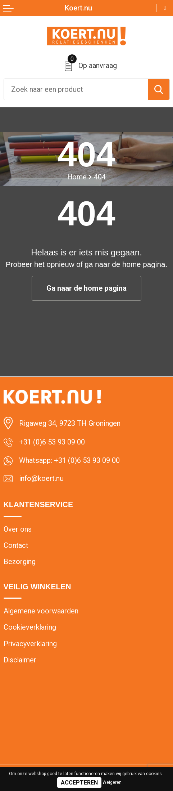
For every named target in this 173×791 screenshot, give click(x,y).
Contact (16, 545)
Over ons (18, 529)
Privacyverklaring (30, 644)
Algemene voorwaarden (41, 611)
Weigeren (112, 782)
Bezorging (20, 562)
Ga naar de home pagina (86, 288)
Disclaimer (20, 660)
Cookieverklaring (30, 627)
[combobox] (76, 89)
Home (77, 177)
